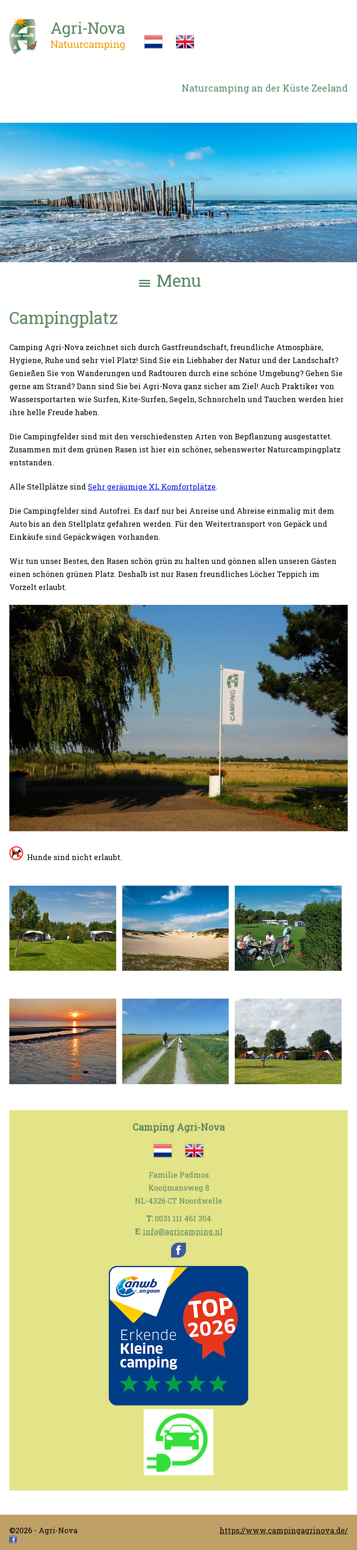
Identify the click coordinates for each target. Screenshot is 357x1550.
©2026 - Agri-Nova (43, 1530)
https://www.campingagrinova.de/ (283, 1530)
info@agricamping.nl (183, 1231)
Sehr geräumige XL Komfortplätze (152, 486)
